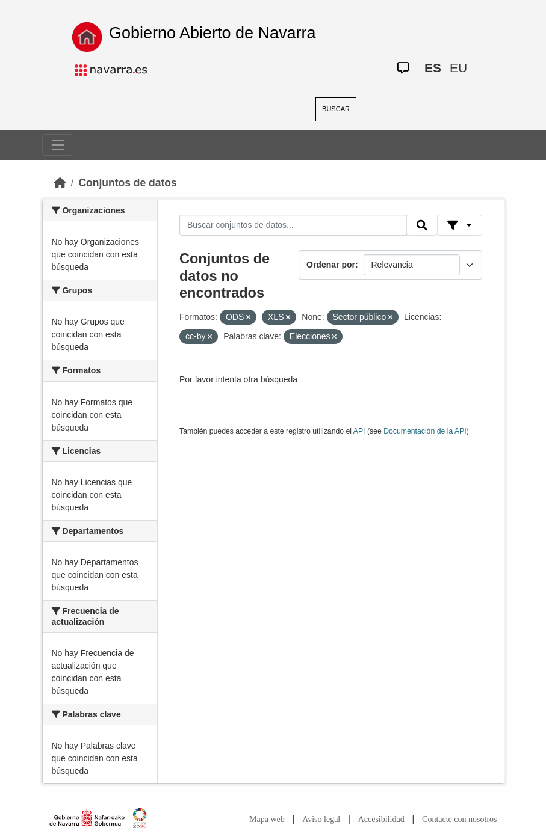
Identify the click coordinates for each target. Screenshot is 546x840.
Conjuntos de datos (127, 183)
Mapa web (267, 819)
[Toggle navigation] (57, 145)
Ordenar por (330, 264)
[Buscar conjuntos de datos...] (293, 225)
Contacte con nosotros (459, 819)
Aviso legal (321, 819)
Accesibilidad (381, 819)
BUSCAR (336, 108)
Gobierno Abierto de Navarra (212, 33)
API (359, 431)
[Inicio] (60, 183)
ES (432, 68)
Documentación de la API (425, 431)
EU (458, 68)
